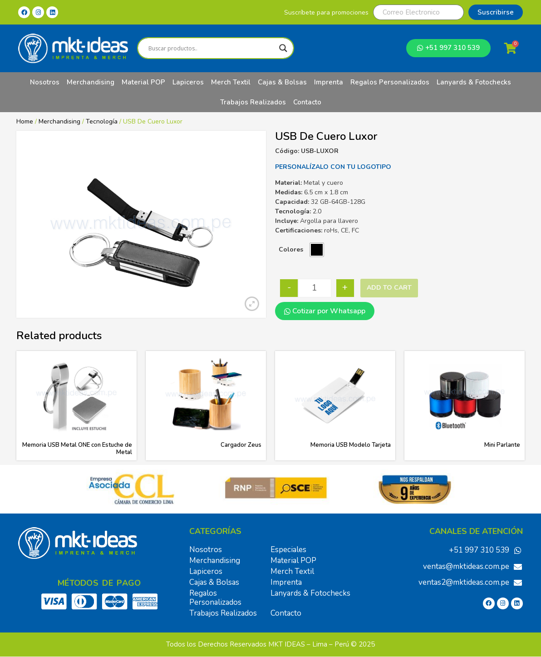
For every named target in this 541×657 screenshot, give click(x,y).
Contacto (307, 102)
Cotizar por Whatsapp (324, 311)
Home (24, 121)
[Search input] (211, 48)
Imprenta (328, 82)
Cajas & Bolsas (282, 82)
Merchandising (90, 82)
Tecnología (102, 121)
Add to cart (389, 287)
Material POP (143, 82)
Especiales (288, 549)
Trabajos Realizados (253, 102)
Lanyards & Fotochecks (474, 82)
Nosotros (44, 82)
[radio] (317, 250)
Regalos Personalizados (389, 82)
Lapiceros (188, 82)
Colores (291, 249)
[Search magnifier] (283, 48)
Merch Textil (231, 82)
